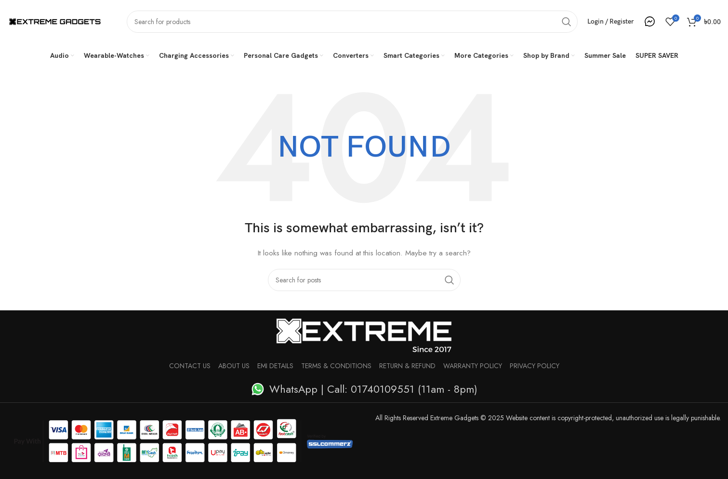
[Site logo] (55, 21)
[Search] (352, 22)
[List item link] (364, 389)
